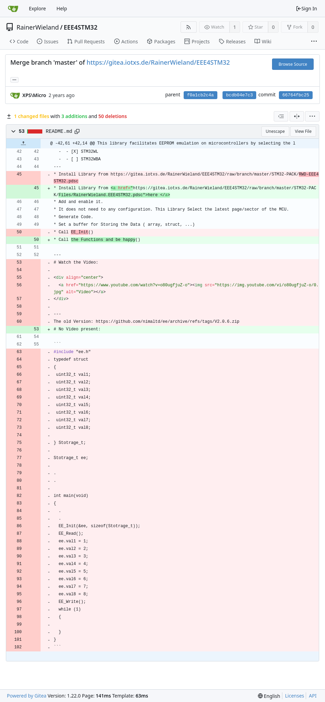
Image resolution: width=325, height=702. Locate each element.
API (312, 695)
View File (303, 131)
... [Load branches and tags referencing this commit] (14, 79)
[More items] (313, 41)
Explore (37, 8)
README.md (59, 131)
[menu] (312, 116)
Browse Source (293, 64)
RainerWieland (38, 27)
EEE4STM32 (80, 27)
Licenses (294, 695)
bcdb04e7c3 (239, 95)
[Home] (13, 8)
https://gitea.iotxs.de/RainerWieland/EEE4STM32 (158, 62)
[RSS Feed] (189, 27)
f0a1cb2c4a (200, 95)
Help (61, 8)
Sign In (306, 8)
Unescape (275, 131)
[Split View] (297, 116)
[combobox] (281, 116)
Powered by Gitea (26, 695)
